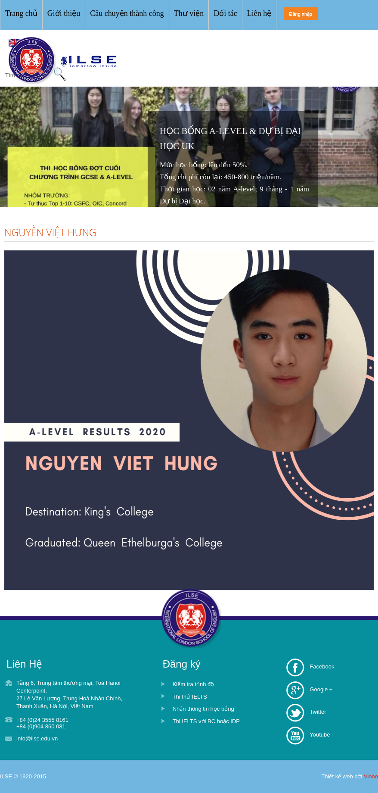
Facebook (322, 666)
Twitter (318, 712)
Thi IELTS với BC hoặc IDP (206, 721)
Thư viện (189, 13)
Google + (321, 689)
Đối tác (225, 13)
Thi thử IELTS (190, 696)
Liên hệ (259, 13)
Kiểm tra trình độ (193, 684)
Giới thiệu (64, 13)
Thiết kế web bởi (349, 776)
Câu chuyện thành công (127, 13)
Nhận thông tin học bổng (203, 709)
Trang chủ (21, 13)
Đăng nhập (301, 13)
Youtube (320, 734)
